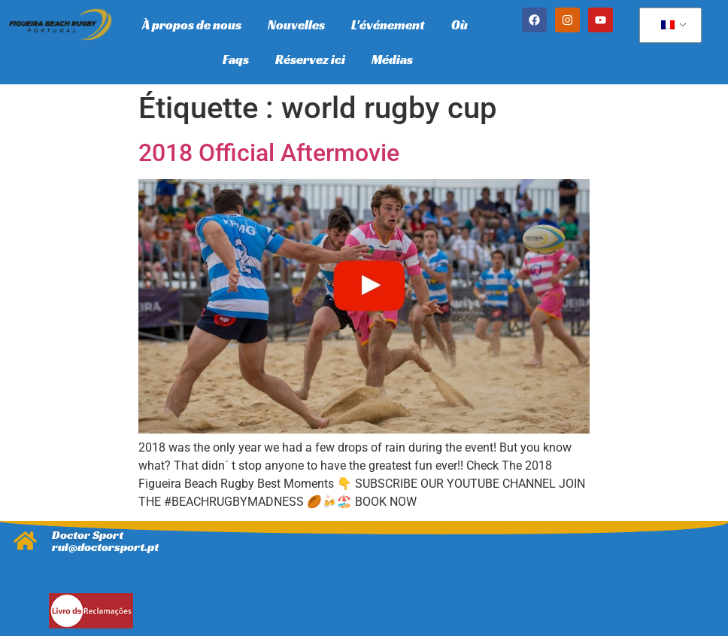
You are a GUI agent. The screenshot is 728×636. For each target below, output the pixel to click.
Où (459, 25)
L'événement (388, 25)
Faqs (236, 59)
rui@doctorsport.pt (105, 547)
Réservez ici (310, 59)
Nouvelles (296, 25)
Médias (392, 59)
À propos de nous (191, 25)
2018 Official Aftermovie (268, 152)
